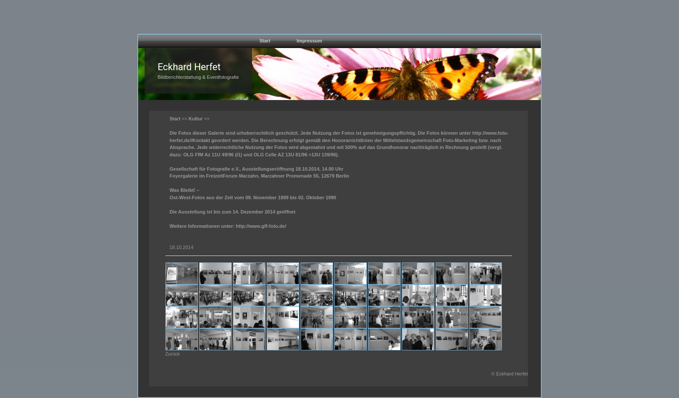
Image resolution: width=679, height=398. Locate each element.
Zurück (172, 353)
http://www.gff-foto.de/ (261, 226)
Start (264, 40)
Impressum (309, 40)
